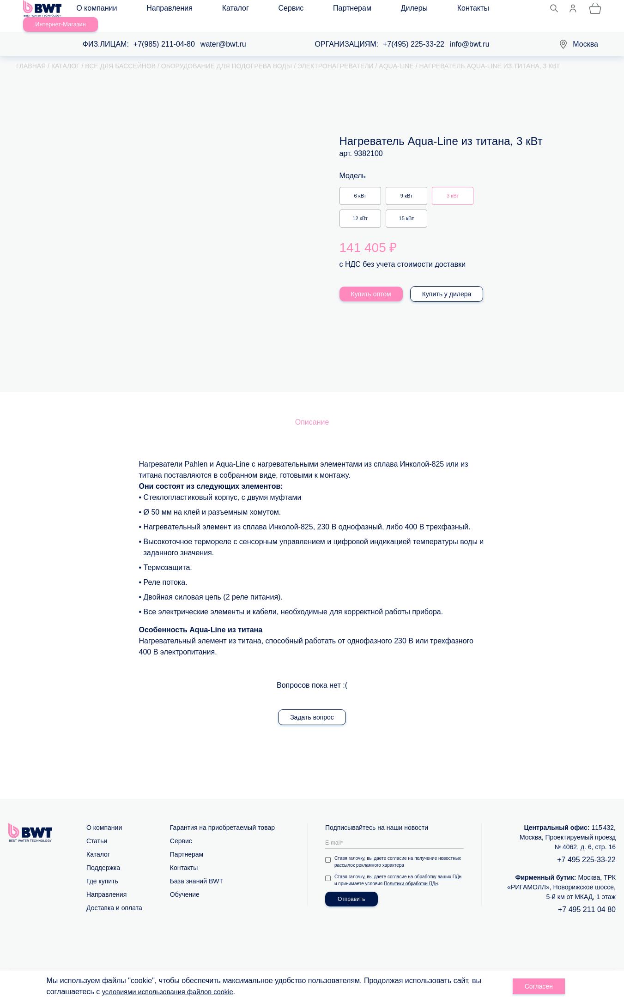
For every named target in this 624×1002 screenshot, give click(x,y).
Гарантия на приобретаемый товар (222, 816)
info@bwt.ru (470, 32)
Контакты (370, 10)
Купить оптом (371, 282)
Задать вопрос (312, 705)
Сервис (242, 10)
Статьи (96, 829)
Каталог (204, 10)
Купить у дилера (447, 282)
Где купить (102, 869)
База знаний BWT (196, 869)
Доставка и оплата (114, 896)
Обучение (185, 883)
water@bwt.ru (223, 32)
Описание (312, 411)
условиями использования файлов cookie (173, 992)
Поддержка (103, 856)
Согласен (539, 986)
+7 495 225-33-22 (586, 848)
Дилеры (328, 10)
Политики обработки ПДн (411, 872)
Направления (157, 10)
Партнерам (285, 10)
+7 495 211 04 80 (587, 898)
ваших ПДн (450, 865)
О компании (102, 10)
